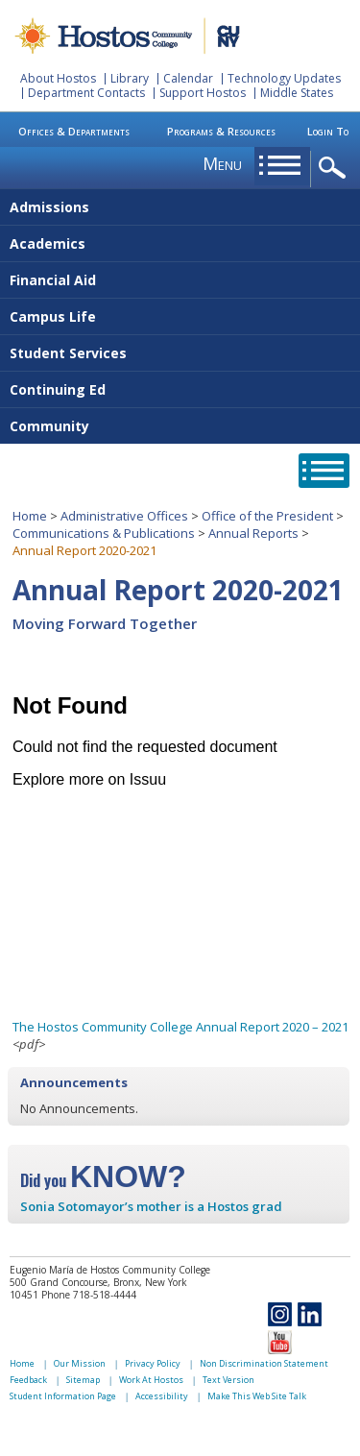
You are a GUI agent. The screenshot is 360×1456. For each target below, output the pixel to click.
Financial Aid (53, 280)
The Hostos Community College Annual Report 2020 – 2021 (180, 1026)
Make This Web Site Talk (256, 1396)
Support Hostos (202, 93)
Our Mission (80, 1363)
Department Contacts (86, 93)
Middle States (296, 93)
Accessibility (161, 1396)
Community (49, 426)
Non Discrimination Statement (264, 1363)
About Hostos (58, 78)
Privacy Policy (152, 1363)
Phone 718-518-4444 (88, 1294)
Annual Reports (253, 533)
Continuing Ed (58, 389)
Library (129, 78)
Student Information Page (63, 1396)
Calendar (188, 78)
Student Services (68, 353)
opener (335, 168)
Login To (327, 131)
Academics (47, 243)
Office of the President (267, 515)
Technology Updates (284, 78)
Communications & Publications (103, 533)
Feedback (28, 1379)
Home (29, 515)
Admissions (49, 207)
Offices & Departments (74, 131)
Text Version (228, 1379)
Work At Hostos (151, 1379)
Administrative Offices (124, 515)
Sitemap (83, 1379)
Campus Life (53, 316)
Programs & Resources (221, 131)
